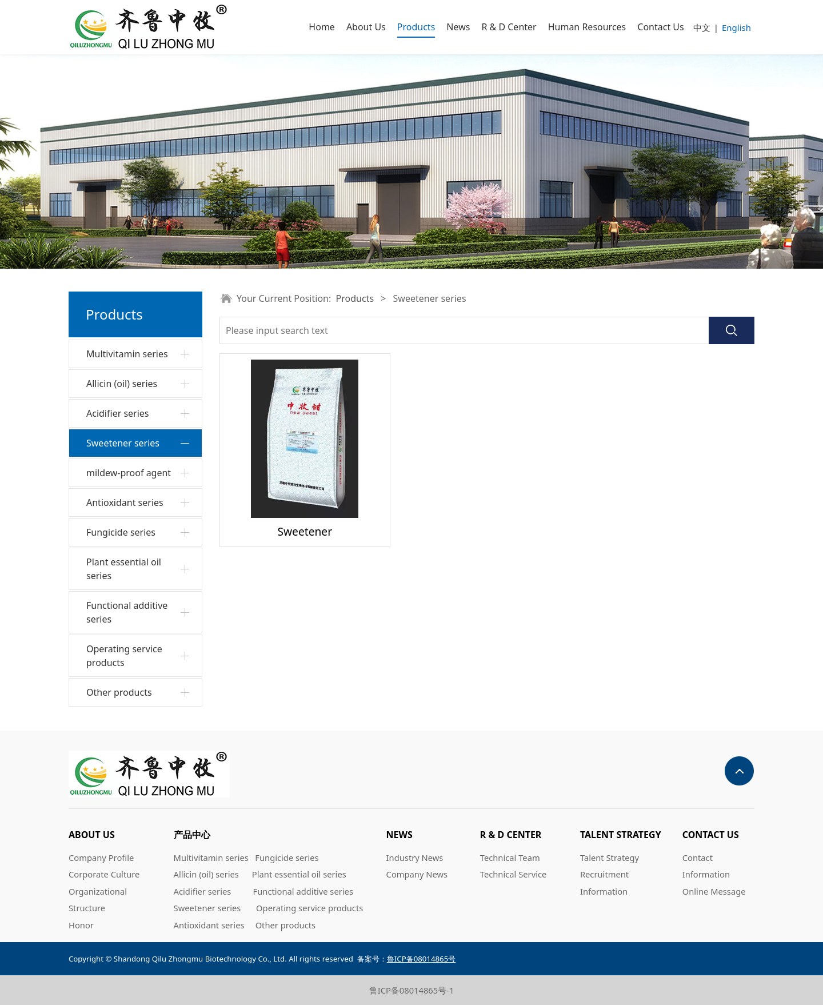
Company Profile (101, 857)
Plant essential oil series (123, 569)
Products (416, 27)
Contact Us (660, 27)
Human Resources (587, 27)
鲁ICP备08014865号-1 (411, 990)
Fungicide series (120, 532)
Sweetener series (122, 443)
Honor (81, 925)
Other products (119, 692)
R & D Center (508, 27)
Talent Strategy (609, 857)
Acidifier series (117, 413)
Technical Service (513, 874)
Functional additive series (126, 612)
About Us (366, 27)
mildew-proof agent (128, 472)
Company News (417, 874)
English (736, 27)
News (458, 27)
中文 (701, 27)
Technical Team (510, 857)
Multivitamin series (127, 354)
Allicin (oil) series (121, 383)
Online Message (714, 891)
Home (322, 27)
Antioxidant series (124, 502)
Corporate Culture (104, 874)
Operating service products (124, 656)
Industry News (415, 857)
